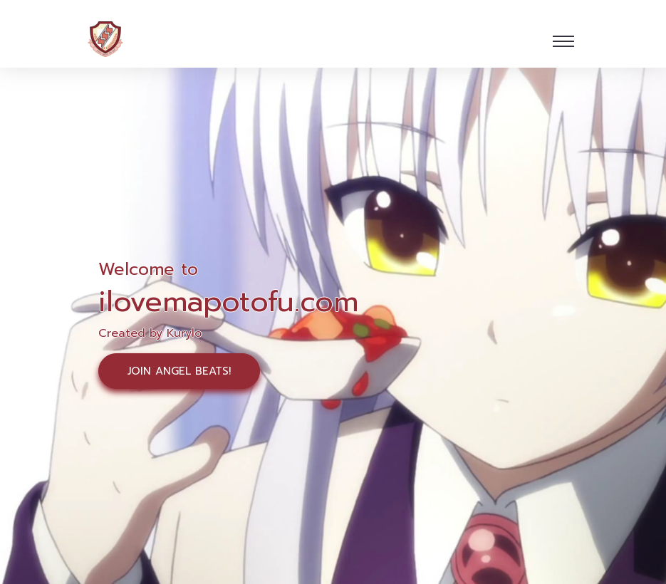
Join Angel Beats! (179, 371)
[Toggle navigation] (563, 41)
